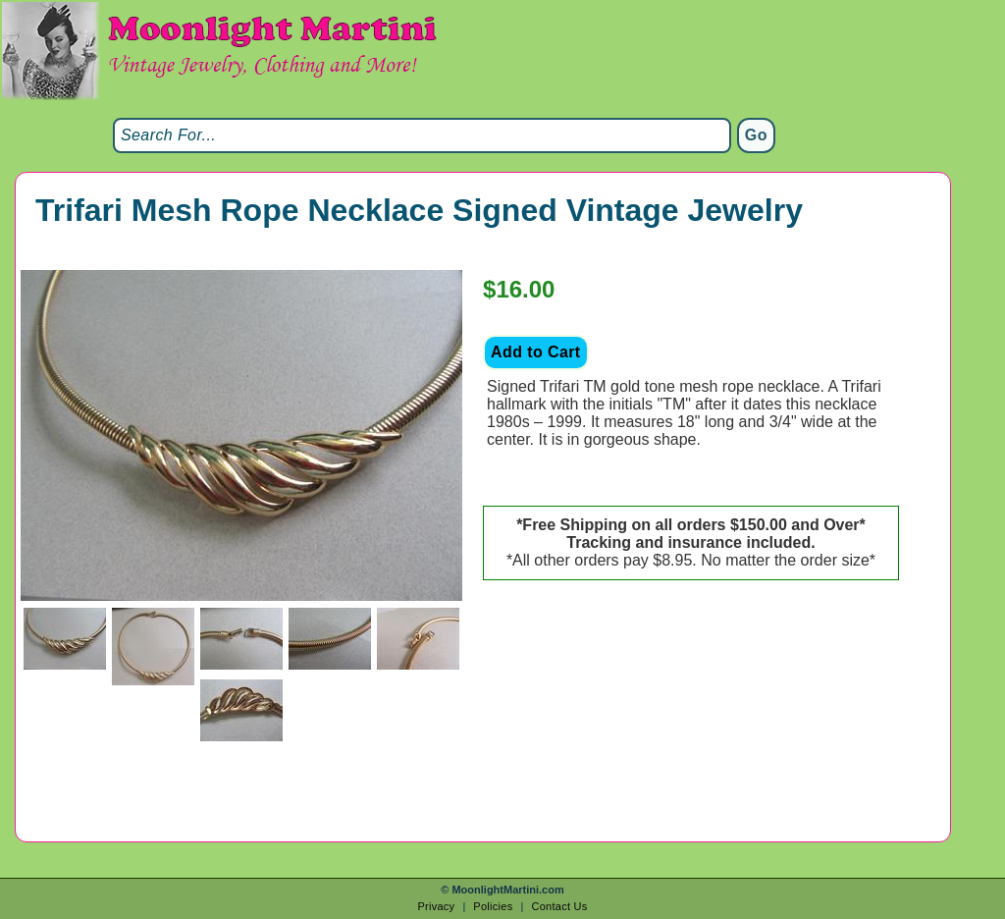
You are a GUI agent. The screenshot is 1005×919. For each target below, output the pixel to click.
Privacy (435, 906)
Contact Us (559, 906)
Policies (492, 906)
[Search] (422, 135)
